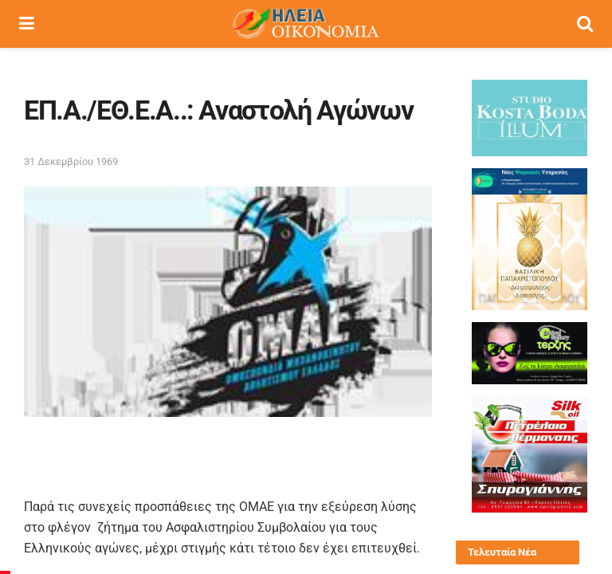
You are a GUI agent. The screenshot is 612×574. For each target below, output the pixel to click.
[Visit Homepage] (305, 24)
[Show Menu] (26, 24)
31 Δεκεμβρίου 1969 (71, 161)
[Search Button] (585, 24)
